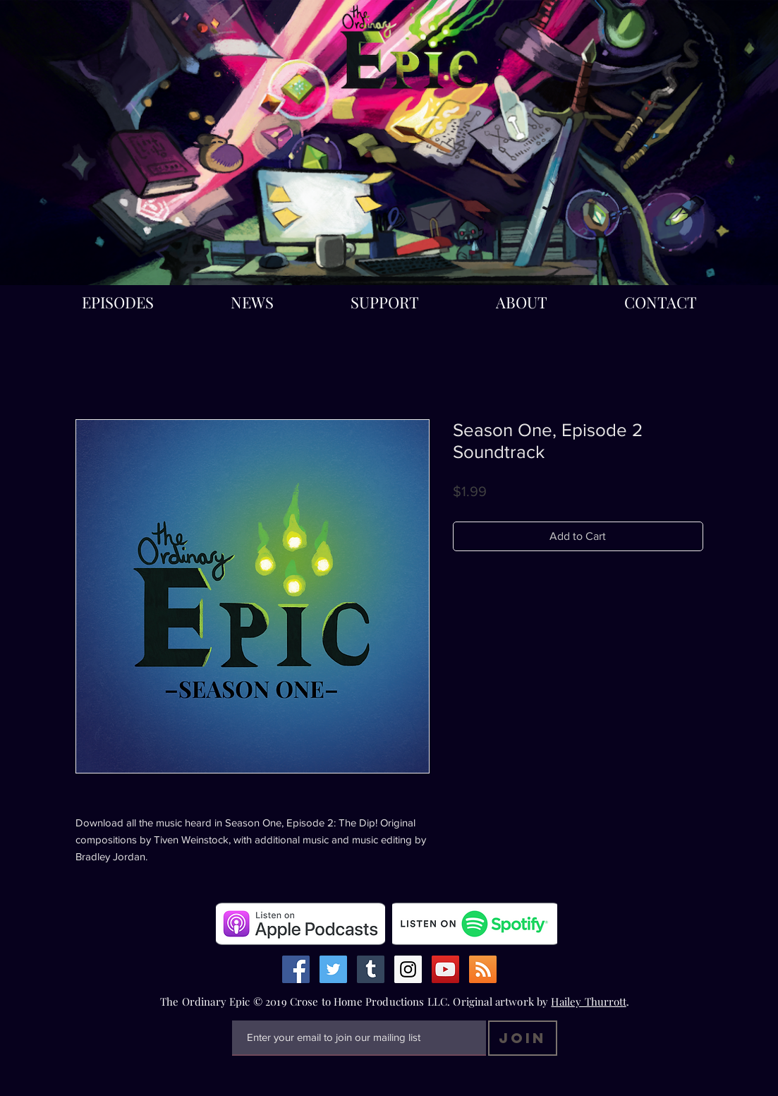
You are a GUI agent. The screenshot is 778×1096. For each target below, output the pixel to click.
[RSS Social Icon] (483, 969)
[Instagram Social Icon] (408, 969)
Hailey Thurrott (588, 1001)
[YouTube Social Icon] (445, 969)
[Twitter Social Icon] (333, 969)
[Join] (522, 1038)
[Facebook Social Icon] (296, 969)
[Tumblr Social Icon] (370, 969)
